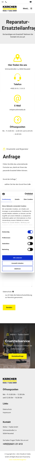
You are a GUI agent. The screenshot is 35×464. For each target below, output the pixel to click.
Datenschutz (7, 409)
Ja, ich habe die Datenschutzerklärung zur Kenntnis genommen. (18, 296)
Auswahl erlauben (17, 263)
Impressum (7, 412)
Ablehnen (17, 268)
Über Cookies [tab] (28, 199)
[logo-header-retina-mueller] (10, 6)
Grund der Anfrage (10, 179)
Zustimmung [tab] (6, 199)
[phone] (6, 2)
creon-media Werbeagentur (17, 460)
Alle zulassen (17, 257)
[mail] (2, 2)
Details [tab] (17, 199)
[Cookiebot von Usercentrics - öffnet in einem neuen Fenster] (25, 194)
